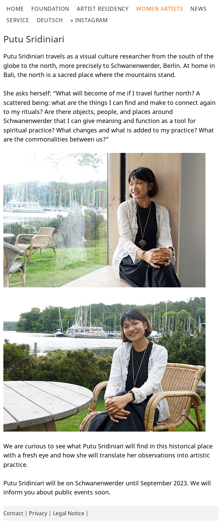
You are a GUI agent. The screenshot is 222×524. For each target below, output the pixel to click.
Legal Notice (68, 513)
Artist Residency (103, 8)
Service (17, 20)
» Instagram (89, 20)
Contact (13, 513)
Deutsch (50, 20)
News (198, 8)
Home (15, 8)
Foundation (50, 8)
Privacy (38, 513)
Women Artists (159, 8)
